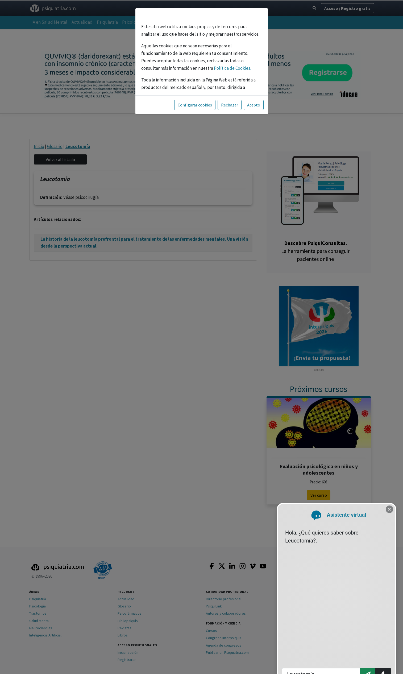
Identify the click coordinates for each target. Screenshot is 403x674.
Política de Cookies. (232, 68)
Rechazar (229, 105)
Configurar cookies (195, 105)
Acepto (253, 105)
